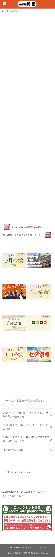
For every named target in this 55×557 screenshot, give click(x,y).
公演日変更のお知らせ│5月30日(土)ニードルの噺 (25, 427)
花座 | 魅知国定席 (26, 553)
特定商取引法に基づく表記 (20, 547)
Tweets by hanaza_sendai (16, 472)
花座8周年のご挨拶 (13, 449)
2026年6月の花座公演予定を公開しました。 (24, 402)
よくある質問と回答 (12, 495)
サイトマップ (40, 547)
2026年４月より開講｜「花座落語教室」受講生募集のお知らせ (25, 414)
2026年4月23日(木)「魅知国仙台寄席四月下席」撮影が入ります (26, 439)
